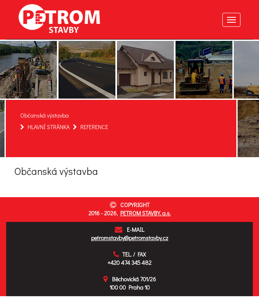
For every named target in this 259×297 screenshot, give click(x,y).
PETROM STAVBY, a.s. (145, 213)
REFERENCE (94, 127)
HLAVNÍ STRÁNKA (49, 127)
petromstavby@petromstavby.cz (129, 238)
